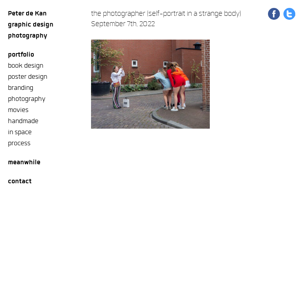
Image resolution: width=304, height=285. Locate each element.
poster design (27, 76)
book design (25, 65)
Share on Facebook (274, 14)
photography (27, 99)
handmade (23, 121)
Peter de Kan (27, 13)
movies (18, 110)
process (19, 143)
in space (20, 132)
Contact (20, 181)
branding (20, 88)
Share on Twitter (289, 14)
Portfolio (21, 54)
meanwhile (24, 162)
